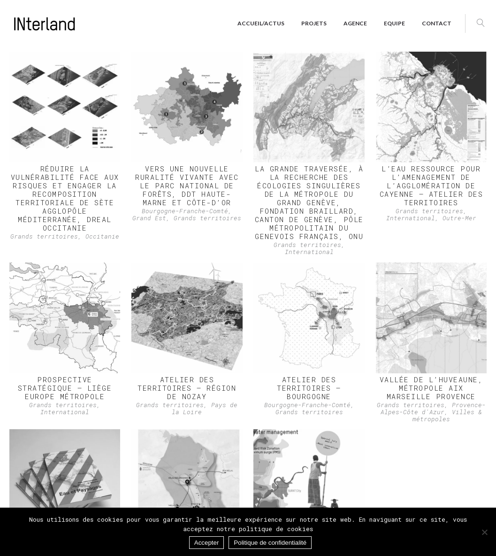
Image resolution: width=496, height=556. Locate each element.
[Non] (484, 532)
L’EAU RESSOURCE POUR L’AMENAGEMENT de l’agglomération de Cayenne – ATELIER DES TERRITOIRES (431, 185)
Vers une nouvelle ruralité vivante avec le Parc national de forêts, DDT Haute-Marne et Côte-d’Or (187, 185)
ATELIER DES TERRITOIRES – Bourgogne (309, 388)
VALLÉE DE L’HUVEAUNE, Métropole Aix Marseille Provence (431, 388)
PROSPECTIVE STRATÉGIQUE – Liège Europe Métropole (65, 388)
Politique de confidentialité (270, 542)
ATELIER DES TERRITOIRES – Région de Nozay (186, 388)
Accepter (206, 542)
